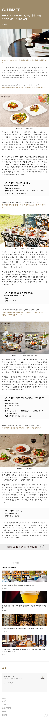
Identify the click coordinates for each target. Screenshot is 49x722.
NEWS (4, 715)
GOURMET (11, 10)
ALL (3, 698)
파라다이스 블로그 (10, 676)
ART (4, 701)
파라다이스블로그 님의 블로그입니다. (13, 679)
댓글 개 (4, 668)
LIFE (4, 711)
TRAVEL (5, 705)
